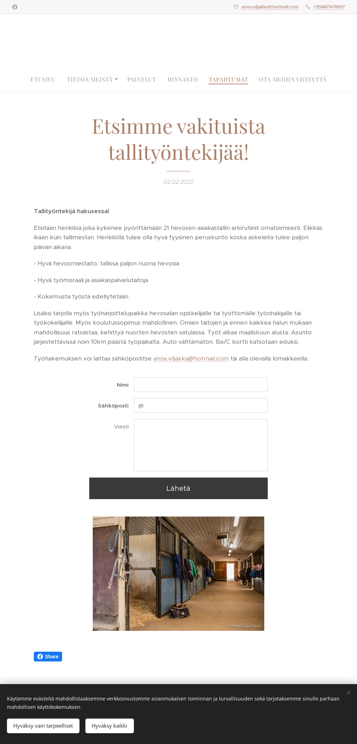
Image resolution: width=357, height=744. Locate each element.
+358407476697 (329, 6)
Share (48, 656)
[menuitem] (45, 79)
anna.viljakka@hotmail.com (269, 6)
